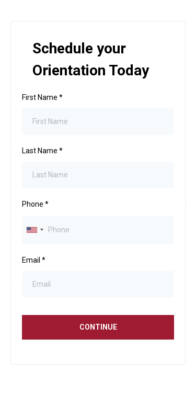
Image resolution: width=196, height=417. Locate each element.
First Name (42, 97)
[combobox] (34, 230)
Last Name (42, 150)
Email (33, 260)
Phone (35, 204)
